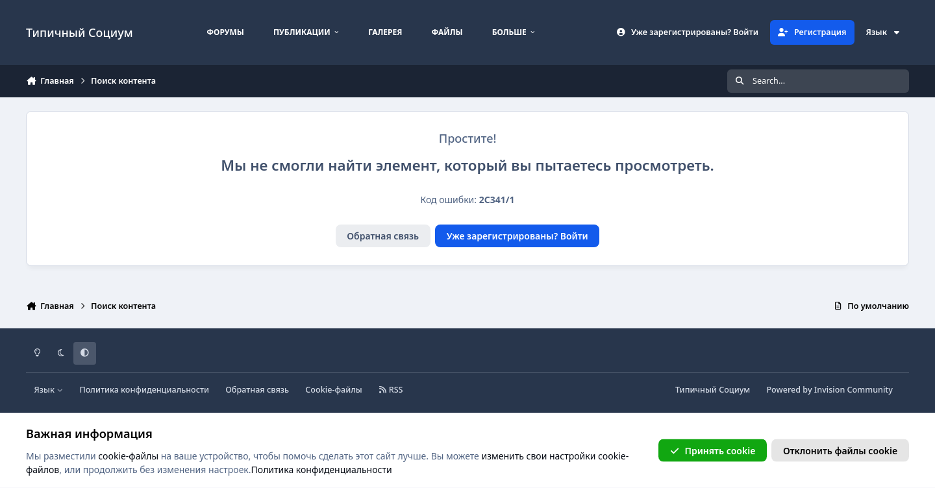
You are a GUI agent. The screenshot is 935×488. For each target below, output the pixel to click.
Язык (883, 32)
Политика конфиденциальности (144, 389)
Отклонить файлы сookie (840, 450)
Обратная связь (383, 236)
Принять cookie (712, 450)
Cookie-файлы (333, 389)
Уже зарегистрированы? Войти (517, 236)
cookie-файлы (128, 455)
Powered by (829, 389)
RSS (391, 389)
